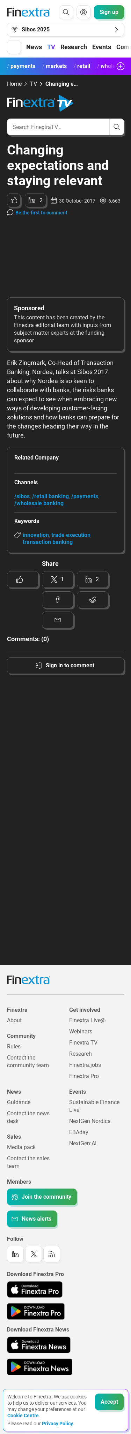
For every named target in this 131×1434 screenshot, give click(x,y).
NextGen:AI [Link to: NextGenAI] (82, 1143)
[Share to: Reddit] (92, 599)
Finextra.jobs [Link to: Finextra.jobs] (85, 1065)
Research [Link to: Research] (80, 1053)
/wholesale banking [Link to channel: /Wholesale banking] (39, 503)
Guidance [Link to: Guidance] (18, 1102)
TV (51, 47)
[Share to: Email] (57, 620)
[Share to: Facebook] (57, 599)
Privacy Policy (57, 1423)
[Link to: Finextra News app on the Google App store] (39, 1366)
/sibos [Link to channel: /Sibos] (22, 496)
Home (14, 84)
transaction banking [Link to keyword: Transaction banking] (48, 542)
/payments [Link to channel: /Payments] (84, 496)
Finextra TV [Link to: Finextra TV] (83, 1042)
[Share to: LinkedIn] (35, 200)
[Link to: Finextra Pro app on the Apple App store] (35, 1289)
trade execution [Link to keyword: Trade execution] (70, 535)
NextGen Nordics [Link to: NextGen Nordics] (89, 1121)
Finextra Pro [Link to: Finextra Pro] (84, 1076)
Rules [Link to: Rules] (14, 1046)
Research (73, 47)
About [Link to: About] (14, 1020)
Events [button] (101, 47)
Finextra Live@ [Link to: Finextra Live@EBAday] (87, 1020)
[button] (14, 47)
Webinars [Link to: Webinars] (80, 1031)
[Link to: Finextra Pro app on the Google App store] (36, 1311)
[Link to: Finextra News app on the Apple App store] (39, 1344)
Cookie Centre (23, 1415)
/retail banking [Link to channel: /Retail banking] (50, 496)
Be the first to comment (41, 212)
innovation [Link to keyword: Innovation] (36, 535)
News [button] (34, 47)
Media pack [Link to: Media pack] (21, 1147)
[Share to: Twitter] (57, 579)
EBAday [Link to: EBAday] (78, 1132)
